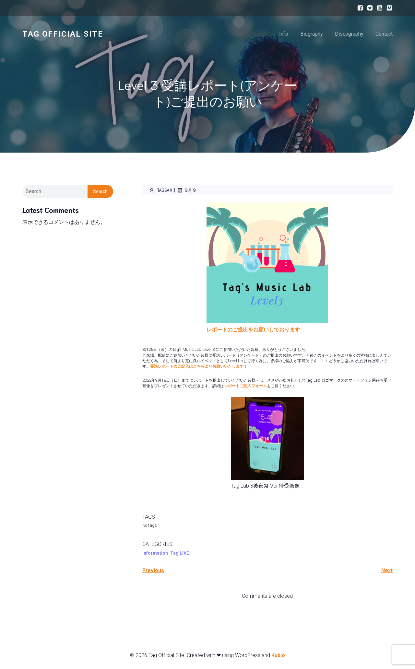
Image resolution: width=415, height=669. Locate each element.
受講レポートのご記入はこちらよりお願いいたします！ (198, 366)
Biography (311, 34)
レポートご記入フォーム (245, 385)
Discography (349, 34)
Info (283, 34)
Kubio (278, 655)
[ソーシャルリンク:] (358, 8)
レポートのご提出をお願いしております (253, 330)
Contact (384, 34)
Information (155, 553)
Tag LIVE (179, 553)
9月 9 (186, 190)
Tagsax (160, 190)
